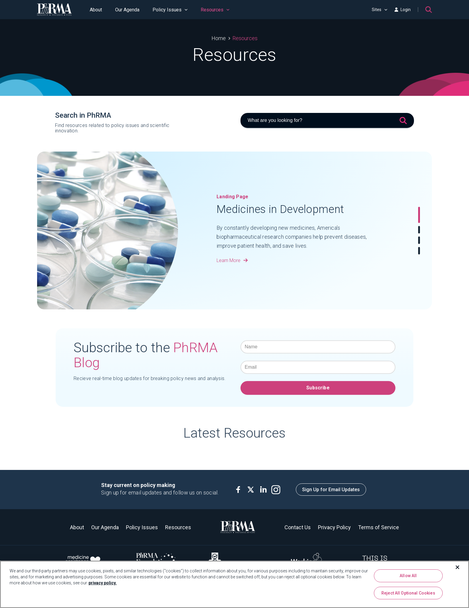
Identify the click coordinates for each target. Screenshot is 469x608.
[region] (234, 584)
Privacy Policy (334, 527)
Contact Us (297, 527)
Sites (379, 9)
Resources (215, 10)
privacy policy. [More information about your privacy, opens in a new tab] (103, 582)
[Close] (458, 567)
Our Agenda (127, 10)
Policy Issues (170, 10)
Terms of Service (378, 527)
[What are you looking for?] (327, 120)
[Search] (428, 9)
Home (218, 38)
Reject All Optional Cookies (408, 593)
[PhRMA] (54, 9)
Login (403, 9)
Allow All (408, 575)
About (96, 10)
